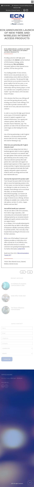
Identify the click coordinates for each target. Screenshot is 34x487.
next (30, 272)
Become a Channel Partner (13, 10)
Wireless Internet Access (11, 264)
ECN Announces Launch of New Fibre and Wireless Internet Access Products (17, 50)
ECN (5, 238)
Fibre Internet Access (14, 261)
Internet (23, 261)
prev (23, 272)
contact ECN (21, 249)
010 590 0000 (6, 5)
